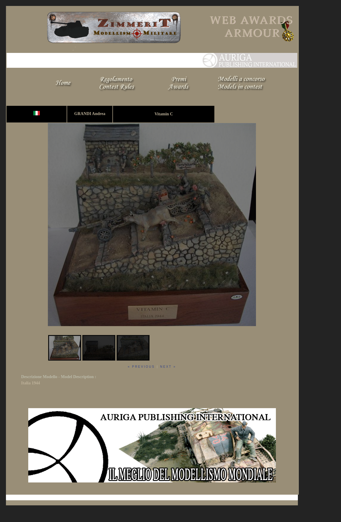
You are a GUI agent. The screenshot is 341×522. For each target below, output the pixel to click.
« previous (141, 366)
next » (168, 366)
